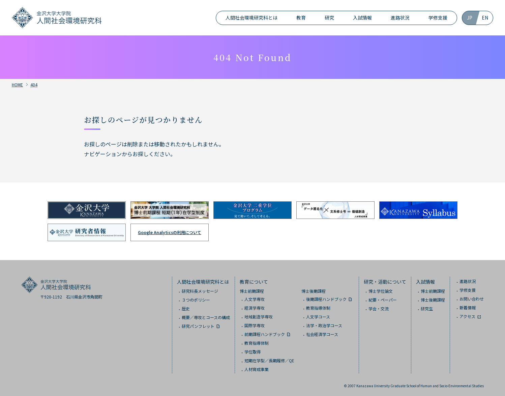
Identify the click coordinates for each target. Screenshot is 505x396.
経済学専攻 (254, 308)
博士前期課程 (252, 291)
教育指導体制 (256, 343)
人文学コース (318, 316)
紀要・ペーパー (382, 300)
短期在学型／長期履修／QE (269, 360)
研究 (329, 17)
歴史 (186, 308)
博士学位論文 (380, 291)
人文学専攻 (254, 299)
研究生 (427, 308)
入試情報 (362, 17)
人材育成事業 (256, 369)
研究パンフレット (198, 326)
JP (469, 17)
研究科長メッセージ (200, 291)
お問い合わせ (471, 299)
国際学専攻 (254, 325)
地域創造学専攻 (258, 316)
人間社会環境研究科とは (251, 17)
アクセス (467, 316)
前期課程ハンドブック (264, 334)
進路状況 (400, 17)
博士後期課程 (313, 291)
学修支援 (437, 17)
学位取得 (252, 352)
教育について (254, 281)
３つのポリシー (196, 300)
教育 (301, 17)
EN (485, 17)
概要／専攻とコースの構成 (206, 317)
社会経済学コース (322, 334)
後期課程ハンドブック (326, 299)
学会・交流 (378, 308)
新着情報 (467, 307)
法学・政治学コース (324, 325)
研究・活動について (385, 281)
